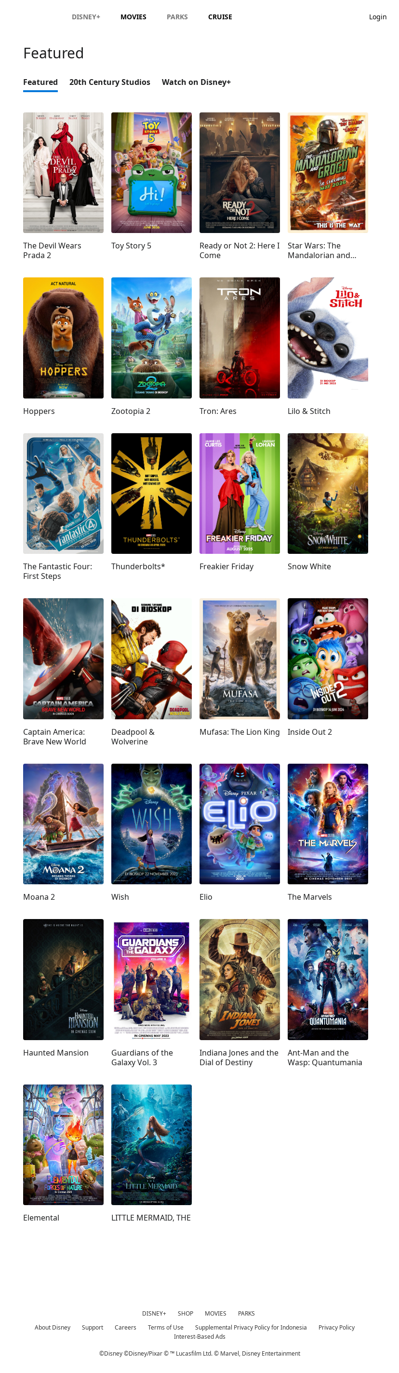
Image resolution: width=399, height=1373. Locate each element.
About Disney (52, 1327)
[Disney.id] (34, 16)
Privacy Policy (337, 1327)
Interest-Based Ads (200, 1336)
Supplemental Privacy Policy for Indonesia (251, 1327)
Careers (125, 1327)
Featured (40, 82)
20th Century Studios (109, 82)
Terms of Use (166, 1327)
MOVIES (215, 1313)
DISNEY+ (154, 1313)
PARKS (246, 1313)
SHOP (185, 1313)
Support (92, 1327)
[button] (383, 16)
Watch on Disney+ (196, 82)
